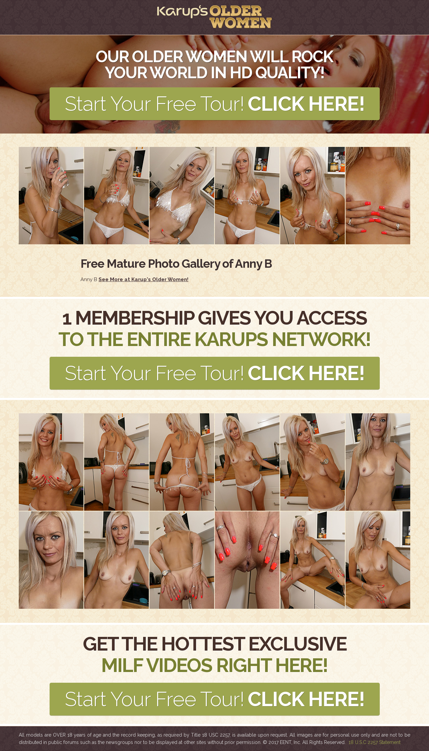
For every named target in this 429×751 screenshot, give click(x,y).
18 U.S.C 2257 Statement (375, 742)
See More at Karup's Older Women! (143, 279)
